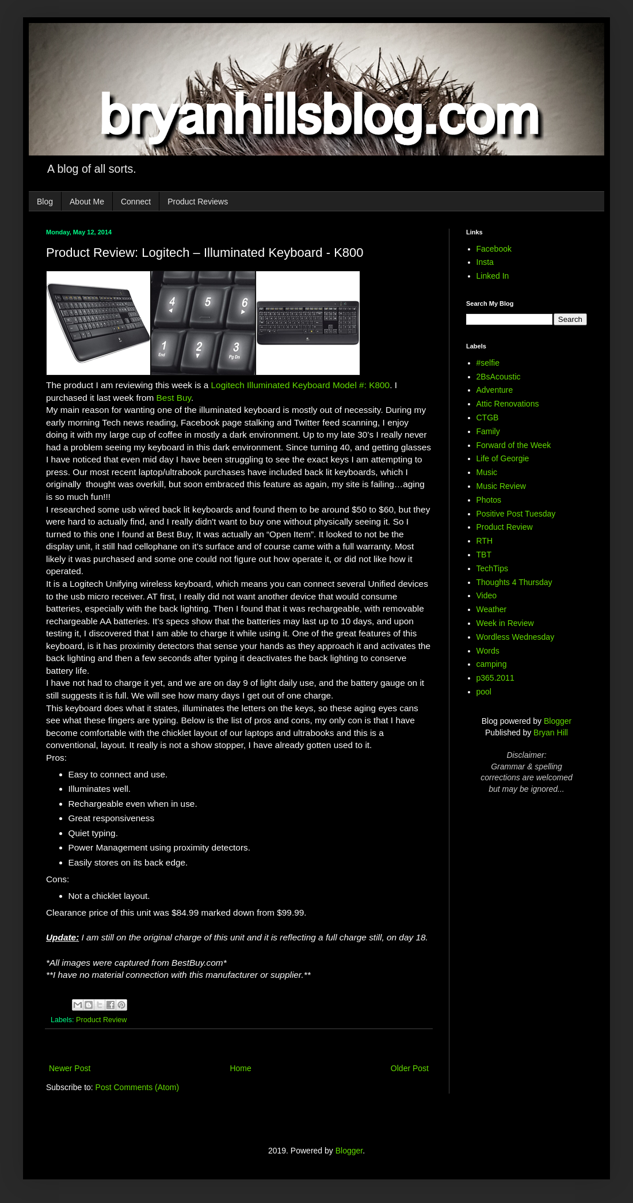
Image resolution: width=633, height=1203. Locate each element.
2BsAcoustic (498, 376)
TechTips (492, 568)
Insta (485, 262)
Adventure (494, 389)
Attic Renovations (507, 403)
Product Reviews (197, 201)
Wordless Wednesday (515, 637)
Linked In (492, 275)
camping (491, 664)
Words (487, 650)
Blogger (557, 721)
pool (483, 691)
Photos (489, 499)
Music (487, 472)
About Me (87, 201)
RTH (484, 540)
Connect (136, 201)
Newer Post (69, 1068)
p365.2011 (495, 677)
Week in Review (505, 623)
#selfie (487, 362)
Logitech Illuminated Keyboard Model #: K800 (300, 385)
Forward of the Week (513, 445)
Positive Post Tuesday (516, 513)
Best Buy (174, 398)
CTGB (487, 417)
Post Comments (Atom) (137, 1087)
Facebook (494, 248)
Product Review (101, 1020)
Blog (45, 201)
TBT (483, 554)
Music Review (501, 486)
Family (488, 431)
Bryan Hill (550, 732)
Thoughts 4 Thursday (514, 582)
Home (240, 1068)
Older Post (410, 1068)
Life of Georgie (502, 458)
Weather (491, 609)
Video (486, 595)
